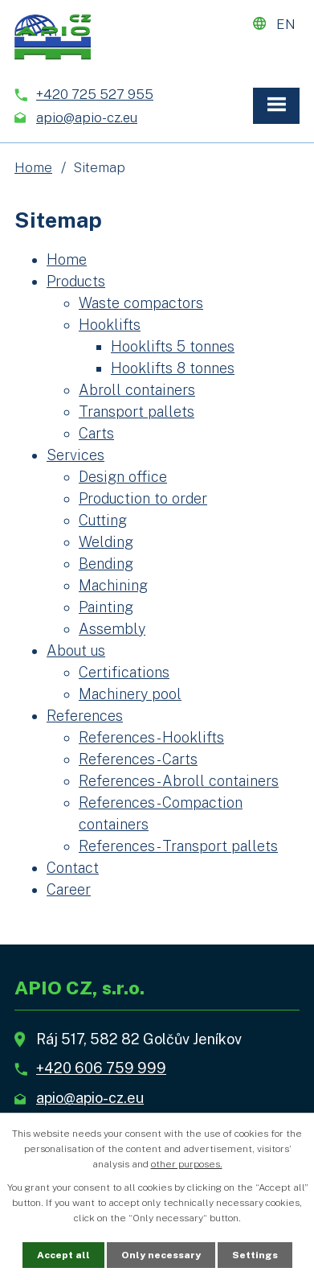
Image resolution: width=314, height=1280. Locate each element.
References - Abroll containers (179, 780)
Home (33, 167)
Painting (106, 607)
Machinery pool (130, 693)
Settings (255, 1255)
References (85, 715)
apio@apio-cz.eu (86, 117)
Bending (106, 563)
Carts (96, 433)
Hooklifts (110, 324)
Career (69, 889)
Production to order (143, 498)
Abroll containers (137, 389)
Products (76, 281)
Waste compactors (141, 302)
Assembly (112, 628)
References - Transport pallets (178, 846)
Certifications (124, 672)
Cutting (103, 520)
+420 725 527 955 (94, 94)
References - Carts (138, 759)
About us (76, 650)
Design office (123, 476)
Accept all (63, 1255)
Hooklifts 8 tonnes (172, 368)
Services (75, 455)
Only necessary (161, 1255)
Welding (106, 541)
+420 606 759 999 (101, 1068)
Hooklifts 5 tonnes (172, 346)
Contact (73, 867)
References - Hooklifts (151, 737)
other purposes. (186, 1164)
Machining (113, 585)
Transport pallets (136, 411)
